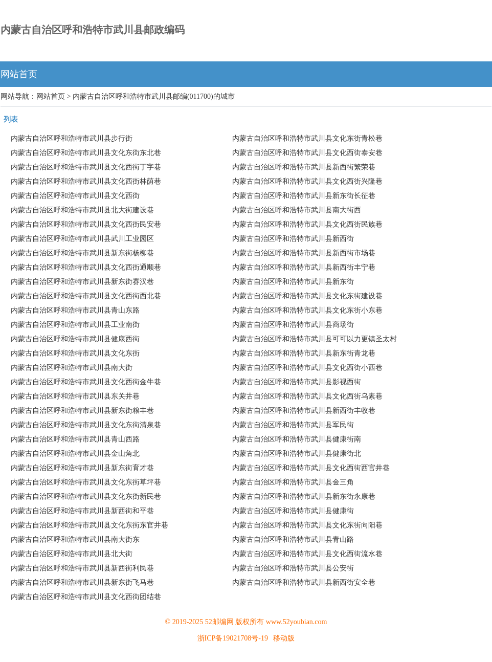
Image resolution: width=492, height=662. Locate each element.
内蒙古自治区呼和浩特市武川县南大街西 (296, 210)
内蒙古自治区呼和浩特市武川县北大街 (71, 554)
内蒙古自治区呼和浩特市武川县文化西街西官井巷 (311, 468)
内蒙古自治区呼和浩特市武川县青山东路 (75, 310)
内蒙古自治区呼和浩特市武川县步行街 (71, 138)
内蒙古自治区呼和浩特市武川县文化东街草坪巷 (86, 482)
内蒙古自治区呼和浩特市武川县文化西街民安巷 (86, 224)
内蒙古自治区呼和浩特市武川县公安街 (293, 568)
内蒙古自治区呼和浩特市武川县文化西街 (75, 196)
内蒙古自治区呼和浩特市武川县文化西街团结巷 (86, 597)
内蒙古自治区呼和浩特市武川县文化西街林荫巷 (86, 181)
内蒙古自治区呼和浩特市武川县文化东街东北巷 (86, 153)
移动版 (284, 638)
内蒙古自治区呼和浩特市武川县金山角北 (75, 453)
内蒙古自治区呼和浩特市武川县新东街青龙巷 (303, 353)
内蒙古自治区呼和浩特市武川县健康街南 (296, 439)
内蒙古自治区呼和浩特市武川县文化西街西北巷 (86, 296)
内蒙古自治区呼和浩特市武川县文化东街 (75, 353)
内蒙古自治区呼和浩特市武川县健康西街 (75, 339)
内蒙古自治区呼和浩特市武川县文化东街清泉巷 (86, 425)
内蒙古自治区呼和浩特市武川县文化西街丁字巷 (86, 167)
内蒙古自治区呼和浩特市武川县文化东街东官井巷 (89, 525)
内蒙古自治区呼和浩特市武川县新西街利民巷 (82, 568)
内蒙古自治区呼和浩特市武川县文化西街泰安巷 (307, 153)
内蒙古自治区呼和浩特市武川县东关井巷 (75, 396)
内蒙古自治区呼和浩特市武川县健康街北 (296, 453)
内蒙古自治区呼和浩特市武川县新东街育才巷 (82, 468)
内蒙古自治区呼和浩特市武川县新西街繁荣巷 (303, 167)
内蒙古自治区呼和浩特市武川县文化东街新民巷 (86, 496)
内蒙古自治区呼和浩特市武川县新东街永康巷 (303, 496)
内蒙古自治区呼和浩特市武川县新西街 (293, 238)
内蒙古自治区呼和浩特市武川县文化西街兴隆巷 (307, 181)
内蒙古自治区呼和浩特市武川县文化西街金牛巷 (86, 382)
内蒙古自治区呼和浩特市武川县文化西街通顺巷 (86, 267)
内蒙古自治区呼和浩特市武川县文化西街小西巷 (307, 367)
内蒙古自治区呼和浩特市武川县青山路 (293, 539)
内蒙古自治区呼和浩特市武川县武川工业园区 (82, 238)
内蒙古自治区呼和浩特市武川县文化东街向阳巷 (307, 525)
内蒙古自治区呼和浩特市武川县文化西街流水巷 (307, 554)
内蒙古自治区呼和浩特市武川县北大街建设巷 (82, 210)
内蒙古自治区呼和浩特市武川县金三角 (293, 482)
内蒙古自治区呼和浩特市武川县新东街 (293, 281)
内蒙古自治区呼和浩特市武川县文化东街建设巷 (307, 296)
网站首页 (19, 74)
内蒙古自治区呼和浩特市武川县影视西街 (296, 382)
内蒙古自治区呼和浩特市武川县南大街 (71, 367)
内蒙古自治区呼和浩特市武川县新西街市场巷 (303, 253)
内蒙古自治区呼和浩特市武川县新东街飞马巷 (82, 582)
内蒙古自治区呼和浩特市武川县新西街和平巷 (82, 511)
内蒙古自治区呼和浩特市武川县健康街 (293, 511)
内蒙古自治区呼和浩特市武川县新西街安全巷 (303, 582)
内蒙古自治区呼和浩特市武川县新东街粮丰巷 (82, 410)
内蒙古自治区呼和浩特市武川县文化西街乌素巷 (307, 396)
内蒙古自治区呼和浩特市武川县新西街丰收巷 (303, 410)
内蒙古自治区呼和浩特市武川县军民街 (293, 425)
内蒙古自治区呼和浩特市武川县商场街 (293, 324)
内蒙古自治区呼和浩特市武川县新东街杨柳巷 (82, 253)
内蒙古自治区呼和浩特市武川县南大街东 (75, 539)
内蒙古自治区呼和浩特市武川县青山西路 (75, 439)
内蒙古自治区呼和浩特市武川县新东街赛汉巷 (82, 281)
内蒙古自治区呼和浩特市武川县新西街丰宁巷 (303, 267)
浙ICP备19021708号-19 (232, 638)
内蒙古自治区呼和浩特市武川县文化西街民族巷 (307, 224)
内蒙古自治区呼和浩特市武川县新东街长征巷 (303, 196)
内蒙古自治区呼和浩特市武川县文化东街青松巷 (307, 138)
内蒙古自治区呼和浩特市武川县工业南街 (75, 324)
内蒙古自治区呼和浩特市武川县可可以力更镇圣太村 (314, 339)
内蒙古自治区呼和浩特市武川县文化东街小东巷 (307, 310)
